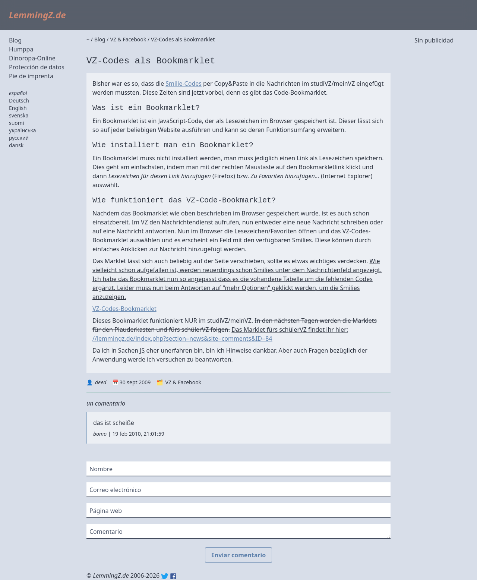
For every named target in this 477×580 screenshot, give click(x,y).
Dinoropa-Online (32, 58)
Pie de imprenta (31, 76)
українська (22, 130)
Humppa (21, 49)
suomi (16, 122)
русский (19, 137)
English (18, 107)
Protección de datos (36, 67)
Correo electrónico (115, 490)
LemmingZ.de (37, 15)
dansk (16, 145)
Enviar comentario (238, 555)
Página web (105, 511)
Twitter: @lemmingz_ (164, 576)
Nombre (101, 469)
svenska (18, 115)
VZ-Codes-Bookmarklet (124, 309)
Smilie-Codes (183, 83)
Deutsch (19, 100)
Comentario (106, 531)
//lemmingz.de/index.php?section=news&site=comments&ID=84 (182, 338)
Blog (15, 40)
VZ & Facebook (183, 382)
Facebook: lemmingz (173, 576)
